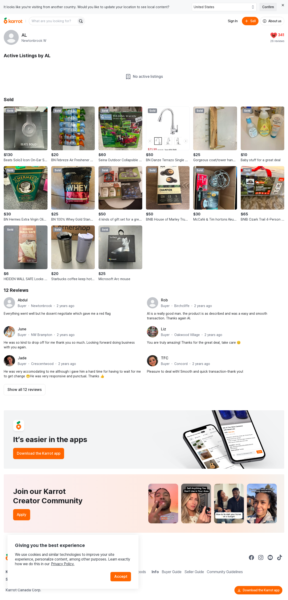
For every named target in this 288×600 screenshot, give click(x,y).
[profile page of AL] (11, 37)
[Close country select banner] (283, 5)
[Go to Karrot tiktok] (279, 557)
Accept (120, 576)
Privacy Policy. (62, 564)
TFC (164, 358)
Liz (163, 329)
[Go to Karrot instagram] (261, 557)
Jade (22, 358)
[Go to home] (13, 21)
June (22, 329)
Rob (164, 300)
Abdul (23, 300)
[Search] (80, 21)
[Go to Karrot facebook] (251, 557)
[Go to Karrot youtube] (270, 557)
